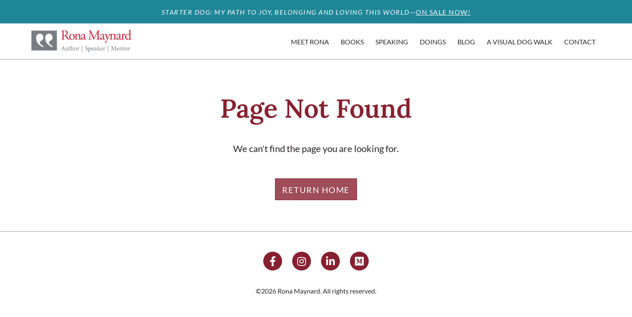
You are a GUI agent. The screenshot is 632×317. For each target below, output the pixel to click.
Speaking (391, 42)
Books (352, 42)
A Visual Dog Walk (519, 42)
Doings (433, 42)
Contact (580, 42)
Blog (466, 42)
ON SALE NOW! (443, 12)
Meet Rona (310, 42)
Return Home (316, 190)
